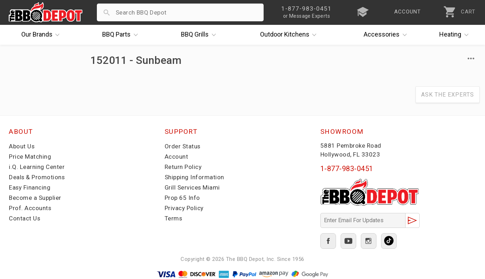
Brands (42, 35)
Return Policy (183, 166)
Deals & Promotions (37, 177)
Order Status (183, 146)
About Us (22, 146)
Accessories (387, 35)
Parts (121, 35)
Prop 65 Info (182, 197)
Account (176, 156)
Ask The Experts (447, 94)
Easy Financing (30, 187)
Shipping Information (194, 177)
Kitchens (290, 35)
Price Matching (30, 156)
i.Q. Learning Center (37, 166)
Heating (455, 35)
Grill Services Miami (193, 187)
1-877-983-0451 (346, 168)
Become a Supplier (35, 197)
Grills (200, 35)
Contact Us (24, 218)
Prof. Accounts (30, 208)
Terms (174, 218)
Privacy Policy (184, 208)
